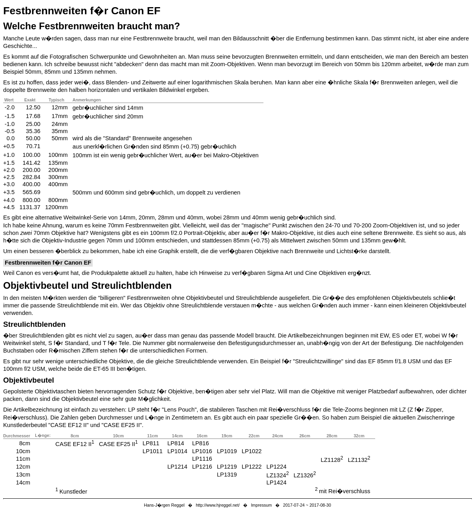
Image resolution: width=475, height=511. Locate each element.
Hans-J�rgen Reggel (164, 505)
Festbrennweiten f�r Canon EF (81, 11)
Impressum (261, 505)
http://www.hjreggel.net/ (218, 505)
